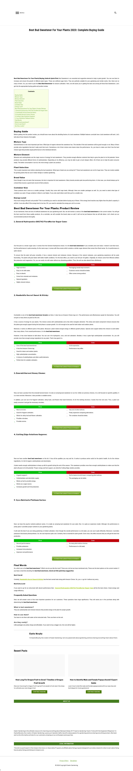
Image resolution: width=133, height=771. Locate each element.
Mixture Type (19, 97)
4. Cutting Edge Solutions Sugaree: (25, 116)
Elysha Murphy (35, 634)
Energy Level (19, 106)
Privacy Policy (64, 761)
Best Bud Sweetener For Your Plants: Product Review (30, 108)
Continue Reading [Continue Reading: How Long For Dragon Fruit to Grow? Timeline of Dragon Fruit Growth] (39, 692)
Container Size (19, 105)
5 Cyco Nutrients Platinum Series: (24, 118)
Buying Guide (19, 95)
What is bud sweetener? (22, 122)
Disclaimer (73, 761)
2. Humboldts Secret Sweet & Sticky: (25, 112)
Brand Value (18, 103)
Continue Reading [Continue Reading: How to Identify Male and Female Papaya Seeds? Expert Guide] (93, 692)
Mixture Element (20, 99)
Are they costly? (19, 126)
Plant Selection (19, 101)
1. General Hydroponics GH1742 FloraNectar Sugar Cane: (31, 110)
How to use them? (20, 124)
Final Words (18, 120)
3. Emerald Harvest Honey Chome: (25, 114)
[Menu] (17, 13)
